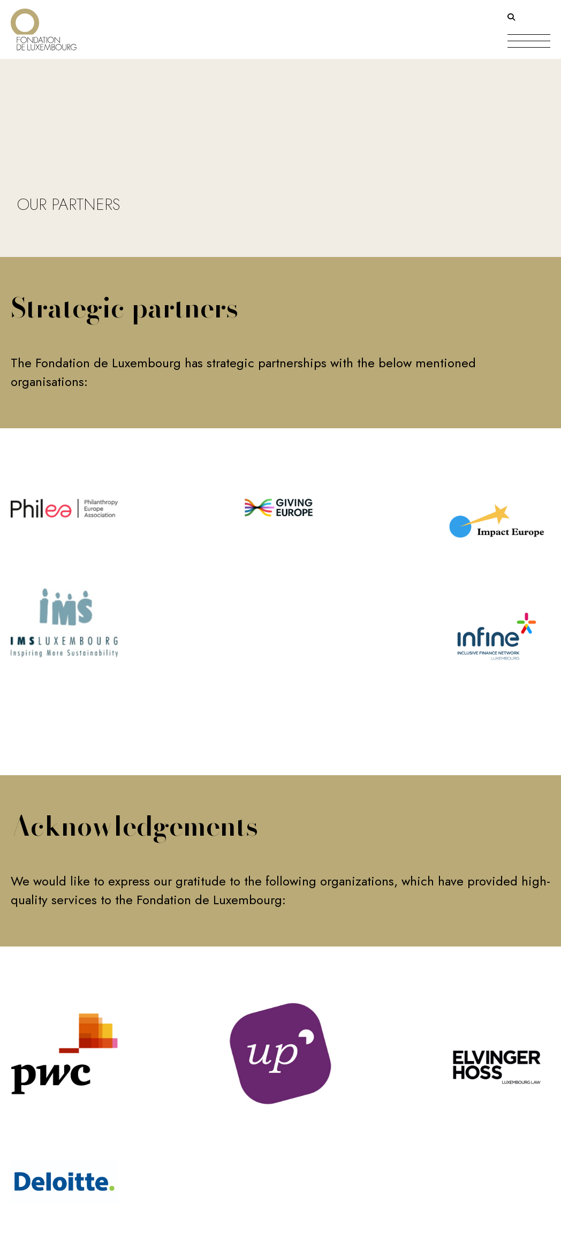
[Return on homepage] (44, 25)
